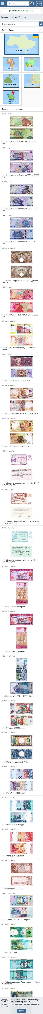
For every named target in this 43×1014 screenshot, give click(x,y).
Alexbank (13, 248)
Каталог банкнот (19, 17)
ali (11, 114)
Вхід (39, 3)
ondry (12, 451)
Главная (4, 17)
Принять (21, 1011)
